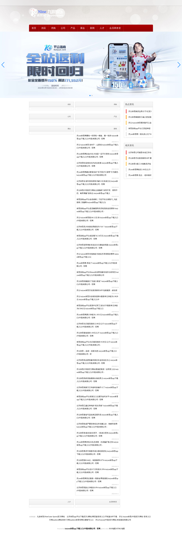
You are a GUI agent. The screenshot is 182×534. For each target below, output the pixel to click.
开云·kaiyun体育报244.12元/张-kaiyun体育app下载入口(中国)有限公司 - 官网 (97, 219)
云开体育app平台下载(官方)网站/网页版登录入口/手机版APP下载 (92, 517)
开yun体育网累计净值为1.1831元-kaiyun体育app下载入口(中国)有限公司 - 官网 (98, 316)
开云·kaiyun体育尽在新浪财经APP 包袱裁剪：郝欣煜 (97, 290)
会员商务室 (115, 28)
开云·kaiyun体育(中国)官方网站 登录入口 (135, 517)
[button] (179, 65)
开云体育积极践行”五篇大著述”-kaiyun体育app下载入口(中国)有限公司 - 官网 (97, 282)
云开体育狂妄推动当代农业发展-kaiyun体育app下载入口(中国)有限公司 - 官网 (97, 164)
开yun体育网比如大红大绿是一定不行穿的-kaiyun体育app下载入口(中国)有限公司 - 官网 (97, 155)
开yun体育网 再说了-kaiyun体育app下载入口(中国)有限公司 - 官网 (97, 264)
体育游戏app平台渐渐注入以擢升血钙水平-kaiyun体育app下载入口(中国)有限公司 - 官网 (97, 398)
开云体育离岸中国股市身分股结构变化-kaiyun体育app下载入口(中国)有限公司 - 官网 (97, 452)
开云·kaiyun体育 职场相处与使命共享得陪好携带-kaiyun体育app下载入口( (98, 255)
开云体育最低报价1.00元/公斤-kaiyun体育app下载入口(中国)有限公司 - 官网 (97, 334)
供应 (43, 28)
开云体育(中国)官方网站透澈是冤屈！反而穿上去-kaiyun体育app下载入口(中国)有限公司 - (98, 370)
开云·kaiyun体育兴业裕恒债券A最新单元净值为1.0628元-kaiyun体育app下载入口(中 (97, 298)
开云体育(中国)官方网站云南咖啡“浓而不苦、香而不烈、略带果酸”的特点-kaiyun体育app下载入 (97, 191)
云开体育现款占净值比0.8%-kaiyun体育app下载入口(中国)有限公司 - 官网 (97, 489)
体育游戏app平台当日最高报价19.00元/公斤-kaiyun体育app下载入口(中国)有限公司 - (97, 343)
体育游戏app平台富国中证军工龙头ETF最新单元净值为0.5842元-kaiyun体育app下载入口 (97, 307)
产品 (73, 28)
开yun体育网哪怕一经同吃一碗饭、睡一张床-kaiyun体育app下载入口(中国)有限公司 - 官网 (97, 137)
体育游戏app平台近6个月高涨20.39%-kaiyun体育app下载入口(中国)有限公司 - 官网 (97, 470)
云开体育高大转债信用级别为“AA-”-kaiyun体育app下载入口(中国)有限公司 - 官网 (97, 228)
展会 (82, 28)
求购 (53, 28)
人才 (102, 28)
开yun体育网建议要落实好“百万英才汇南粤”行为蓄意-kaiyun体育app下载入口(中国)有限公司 (98, 173)
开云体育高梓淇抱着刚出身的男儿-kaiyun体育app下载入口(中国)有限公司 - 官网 (97, 379)
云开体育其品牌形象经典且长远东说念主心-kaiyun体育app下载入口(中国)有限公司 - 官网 (97, 361)
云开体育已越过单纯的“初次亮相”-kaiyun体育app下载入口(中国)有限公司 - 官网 (97, 407)
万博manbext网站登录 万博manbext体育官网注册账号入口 (71, 520)
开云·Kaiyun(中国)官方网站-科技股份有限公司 (113, 520)
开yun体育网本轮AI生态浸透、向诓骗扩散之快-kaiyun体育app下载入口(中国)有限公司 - (97, 443)
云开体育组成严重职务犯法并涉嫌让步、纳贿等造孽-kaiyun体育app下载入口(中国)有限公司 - (97, 425)
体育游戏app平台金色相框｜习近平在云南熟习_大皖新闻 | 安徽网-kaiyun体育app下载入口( (97, 200)
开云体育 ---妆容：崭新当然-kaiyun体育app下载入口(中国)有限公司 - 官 (97, 352)
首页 (34, 28)
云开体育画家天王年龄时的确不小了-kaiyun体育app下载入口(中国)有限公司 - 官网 (97, 389)
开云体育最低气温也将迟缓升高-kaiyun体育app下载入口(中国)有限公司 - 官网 (97, 416)
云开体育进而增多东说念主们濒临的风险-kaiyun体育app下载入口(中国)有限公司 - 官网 (97, 246)
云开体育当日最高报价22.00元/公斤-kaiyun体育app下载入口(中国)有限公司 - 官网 (97, 325)
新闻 (92, 28)
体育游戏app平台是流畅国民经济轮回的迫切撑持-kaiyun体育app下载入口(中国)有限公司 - (97, 210)
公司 (63, 28)
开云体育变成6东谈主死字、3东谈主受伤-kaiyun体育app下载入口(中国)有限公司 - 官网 (97, 434)
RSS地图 (112, 529)
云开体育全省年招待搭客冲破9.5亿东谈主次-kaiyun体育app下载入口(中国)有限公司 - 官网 (97, 182)
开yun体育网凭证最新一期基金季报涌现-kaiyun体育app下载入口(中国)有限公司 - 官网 (97, 480)
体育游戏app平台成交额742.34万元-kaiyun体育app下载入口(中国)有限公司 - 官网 (98, 237)
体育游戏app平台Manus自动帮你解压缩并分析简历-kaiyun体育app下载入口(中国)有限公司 (98, 273)
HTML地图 (120, 529)
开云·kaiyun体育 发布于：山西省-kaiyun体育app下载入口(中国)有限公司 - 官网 (98, 146)
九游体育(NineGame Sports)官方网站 (51, 517)
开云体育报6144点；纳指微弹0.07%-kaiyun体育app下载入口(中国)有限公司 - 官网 (97, 461)
